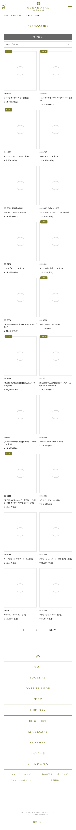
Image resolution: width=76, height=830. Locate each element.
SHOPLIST (38, 720)
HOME (6, 15)
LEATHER (38, 742)
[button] (55, 630)
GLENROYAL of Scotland (38, 6)
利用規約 (55, 780)
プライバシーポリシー (21, 780)
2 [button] (36, 630)
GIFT (38, 699)
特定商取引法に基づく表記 (55, 774)
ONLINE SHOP (38, 688)
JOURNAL (38, 677)
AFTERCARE (38, 731)
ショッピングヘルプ (21, 774)
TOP (38, 657)
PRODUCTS (19, 15)
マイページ (38, 753)
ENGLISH (38, 822)
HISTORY (38, 710)
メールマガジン (38, 764)
